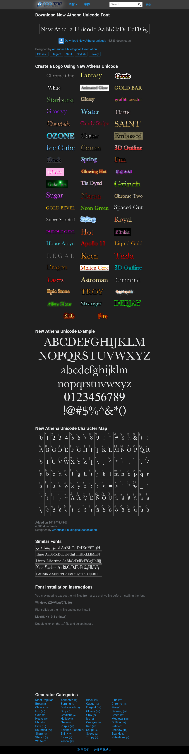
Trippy (92, 737)
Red (91, 726)
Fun (40, 711)
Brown (41, 703)
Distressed (70, 707)
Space (92, 733)
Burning (68, 703)
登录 (148, 5)
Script (92, 730)
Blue (117, 700)
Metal (41, 722)
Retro (117, 726)
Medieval (120, 718)
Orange (93, 722)
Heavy (41, 718)
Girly (65, 711)
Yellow (67, 741)
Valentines (120, 737)
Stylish (81, 54)
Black (92, 700)
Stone (66, 737)
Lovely (94, 54)
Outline (119, 722)
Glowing (119, 711)
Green (118, 715)
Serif (69, 54)
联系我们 (83, 749)
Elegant (56, 54)
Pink (40, 726)
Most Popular (44, 700)
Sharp (41, 733)
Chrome (119, 703)
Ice (90, 718)
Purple (67, 726)
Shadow (119, 730)
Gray (91, 715)
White (41, 741)
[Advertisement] (17, 67)
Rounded (43, 730)
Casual (92, 703)
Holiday (67, 718)
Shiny (66, 733)
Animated (69, 700)
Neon (66, 722)
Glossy (93, 711)
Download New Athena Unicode (82, 40)
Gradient (68, 715)
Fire (116, 707)
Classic (42, 54)
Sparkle (118, 733)
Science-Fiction (73, 730)
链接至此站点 (102, 749)
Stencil (41, 737)
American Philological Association (74, 49)
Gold (41, 715)
